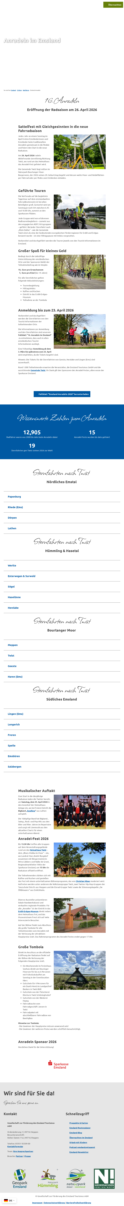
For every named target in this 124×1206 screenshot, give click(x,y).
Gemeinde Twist (38, 370)
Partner (19, 1156)
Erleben (19, 90)
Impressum (37, 1203)
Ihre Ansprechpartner (23, 1151)
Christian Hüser (83, 881)
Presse (27, 1156)
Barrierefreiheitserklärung (78, 1203)
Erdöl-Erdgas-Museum (28, 911)
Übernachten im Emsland (81, 1137)
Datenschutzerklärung (54, 1203)
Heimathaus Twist (38, 850)
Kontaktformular (15, 1146)
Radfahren (26, 90)
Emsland (13, 90)
